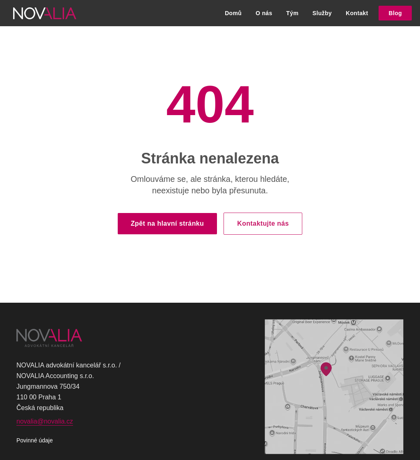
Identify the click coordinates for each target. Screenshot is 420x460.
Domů (233, 13)
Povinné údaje (34, 440)
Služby (322, 13)
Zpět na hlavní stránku (167, 223)
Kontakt (357, 13)
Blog (395, 13)
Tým (292, 13)
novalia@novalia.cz (44, 421)
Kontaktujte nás (263, 223)
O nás (264, 13)
